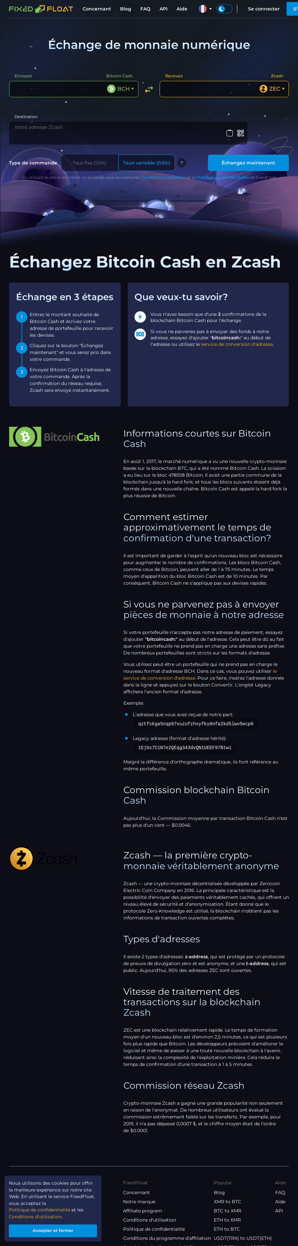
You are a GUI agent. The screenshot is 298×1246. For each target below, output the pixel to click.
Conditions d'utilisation (163, 169)
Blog (125, 9)
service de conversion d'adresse (237, 337)
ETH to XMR (227, 1212)
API (163, 9)
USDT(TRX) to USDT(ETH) (243, 1231)
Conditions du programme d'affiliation (167, 1231)
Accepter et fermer (54, 1230)
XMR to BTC (227, 1194)
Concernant (97, 9)
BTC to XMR (227, 1203)
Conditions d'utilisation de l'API (158, 1240)
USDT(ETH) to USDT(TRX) (243, 1240)
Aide (182, 9)
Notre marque (139, 1194)
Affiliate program (142, 1203)
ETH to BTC (227, 1221)
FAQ (145, 9)
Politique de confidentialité (222, 169)
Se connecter (264, 9)
